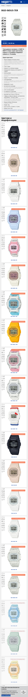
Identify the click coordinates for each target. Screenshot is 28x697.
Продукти (9, 5)
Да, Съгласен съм (23, 692)
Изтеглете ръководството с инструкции (13, 110)
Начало (3, 5)
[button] (21, 2)
